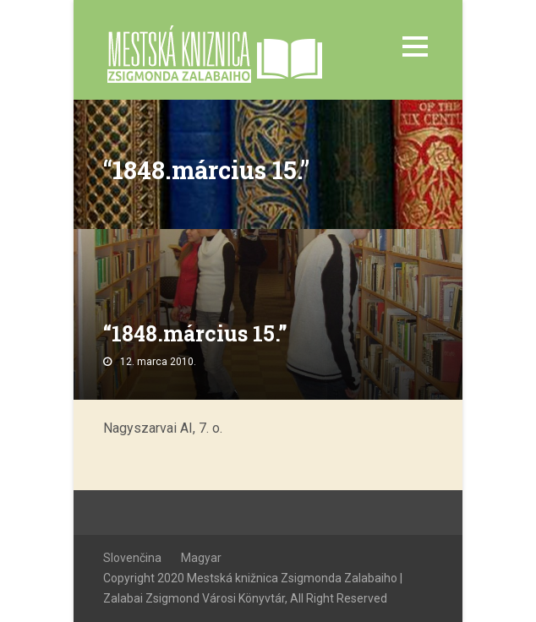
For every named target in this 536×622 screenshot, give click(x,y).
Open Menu (415, 46)
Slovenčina (132, 558)
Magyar (201, 558)
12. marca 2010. (158, 362)
